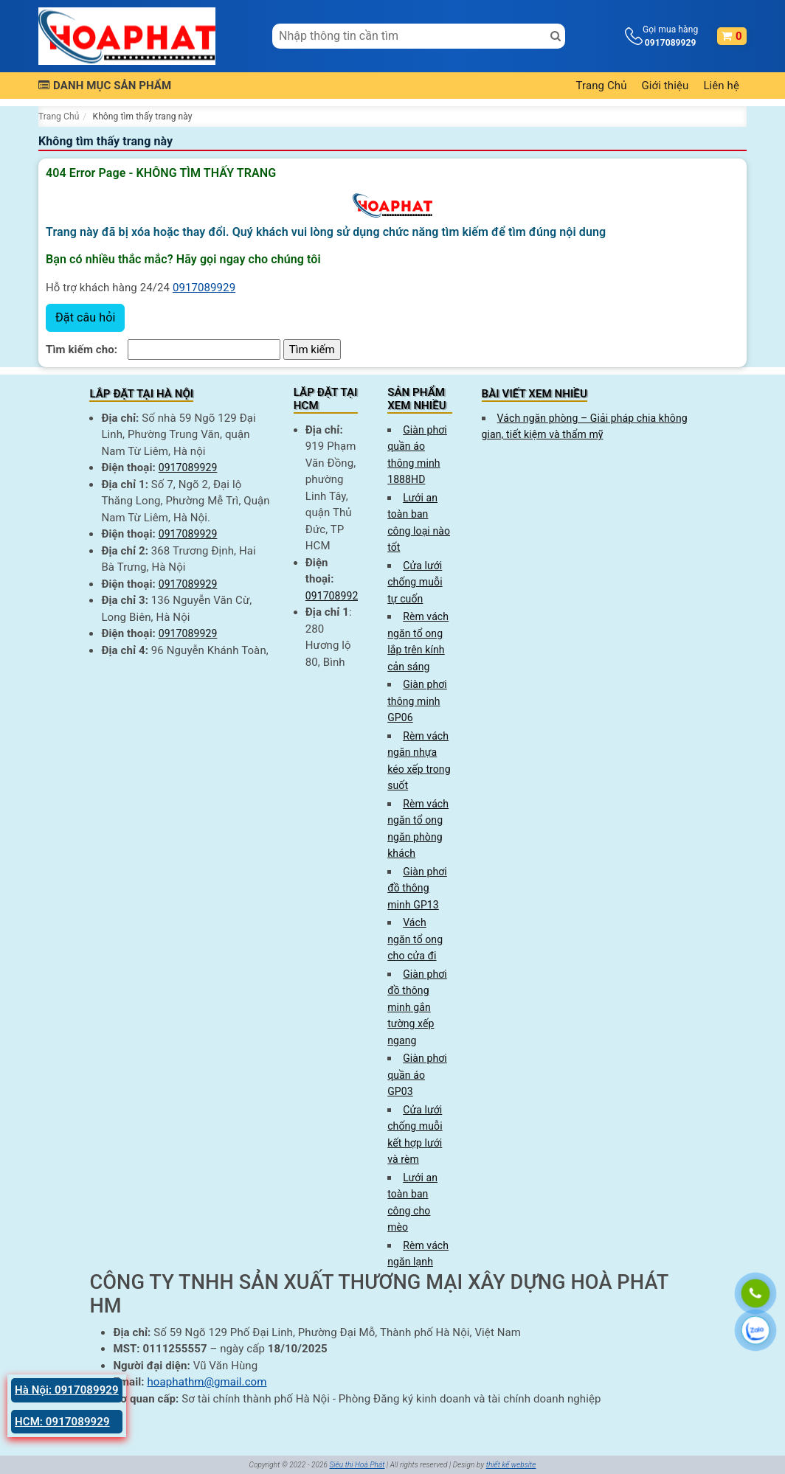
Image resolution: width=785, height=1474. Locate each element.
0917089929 (204, 287)
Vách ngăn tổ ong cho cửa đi (415, 939)
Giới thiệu (665, 85)
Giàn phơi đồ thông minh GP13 (417, 888)
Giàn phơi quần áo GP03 (417, 1074)
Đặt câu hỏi (85, 317)
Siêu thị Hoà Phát (356, 1465)
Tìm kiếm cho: (81, 349)
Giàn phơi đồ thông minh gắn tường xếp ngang (417, 1007)
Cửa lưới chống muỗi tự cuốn (414, 582)
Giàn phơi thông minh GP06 (417, 700)
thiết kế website (511, 1465)
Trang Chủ (601, 85)
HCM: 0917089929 (62, 1421)
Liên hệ (721, 85)
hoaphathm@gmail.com (206, 1381)
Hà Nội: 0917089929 (67, 1390)
